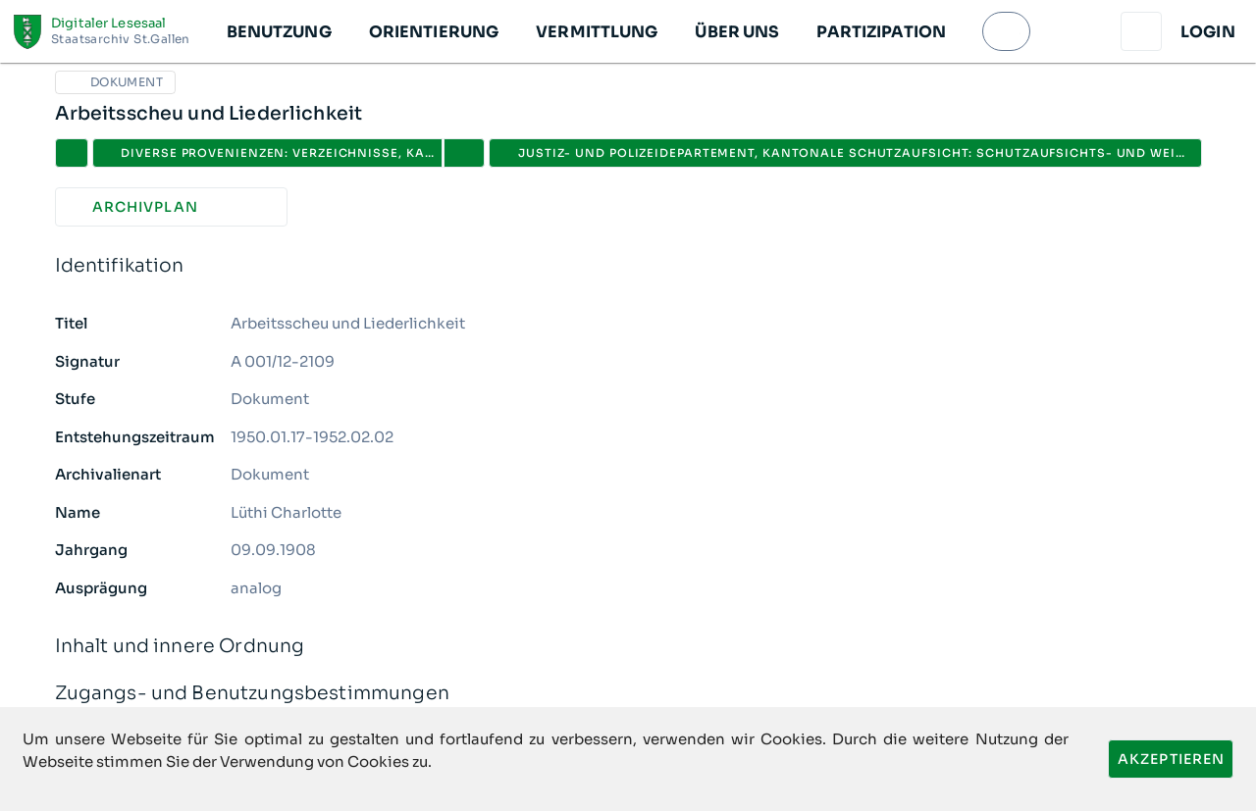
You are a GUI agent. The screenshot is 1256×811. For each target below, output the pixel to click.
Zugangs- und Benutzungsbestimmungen (628, 694)
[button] (278, 31)
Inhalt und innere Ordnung (628, 646)
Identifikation (628, 266)
